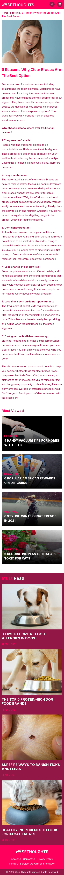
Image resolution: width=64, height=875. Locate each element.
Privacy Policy (45, 858)
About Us (16, 858)
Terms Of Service (19, 863)
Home (5, 12)
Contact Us (29, 858)
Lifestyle (15, 12)
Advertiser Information (42, 863)
